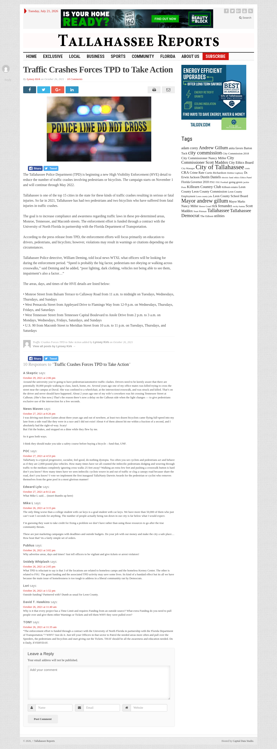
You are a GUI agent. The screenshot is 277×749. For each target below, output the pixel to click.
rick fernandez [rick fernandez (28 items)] (222, 206)
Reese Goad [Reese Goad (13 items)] (205, 206)
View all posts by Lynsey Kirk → (54, 346)
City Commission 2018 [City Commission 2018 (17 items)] (236, 153)
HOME (31, 56)
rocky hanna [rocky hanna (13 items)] (239, 206)
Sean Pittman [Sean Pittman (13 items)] (199, 211)
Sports (118, 56)
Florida (167, 56)
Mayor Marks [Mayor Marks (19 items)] (237, 201)
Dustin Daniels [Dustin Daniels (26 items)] (210, 177)
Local (75, 56)
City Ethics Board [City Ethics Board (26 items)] (241, 162)
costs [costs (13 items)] (247, 168)
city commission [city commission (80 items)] (205, 152)
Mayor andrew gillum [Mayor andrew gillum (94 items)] (204, 201)
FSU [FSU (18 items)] (212, 182)
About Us (190, 56)
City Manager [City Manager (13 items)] (188, 168)
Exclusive (53, 56)
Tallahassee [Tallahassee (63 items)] (218, 210)
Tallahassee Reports (43, 740)
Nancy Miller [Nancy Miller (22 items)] (189, 206)
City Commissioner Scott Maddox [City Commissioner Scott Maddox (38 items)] (207, 160)
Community (143, 56)
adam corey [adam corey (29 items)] (189, 148)
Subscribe (215, 56)
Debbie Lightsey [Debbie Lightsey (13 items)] (235, 173)
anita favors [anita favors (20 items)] (236, 148)
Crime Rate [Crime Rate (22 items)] (197, 172)
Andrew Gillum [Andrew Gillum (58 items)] (213, 147)
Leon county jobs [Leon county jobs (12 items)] (204, 196)
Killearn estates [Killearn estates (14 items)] (230, 187)
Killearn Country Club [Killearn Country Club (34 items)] (204, 187)
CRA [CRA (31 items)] (185, 172)
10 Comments (74, 79)
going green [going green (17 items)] (235, 182)
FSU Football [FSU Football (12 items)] (222, 182)
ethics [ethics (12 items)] (237, 177)
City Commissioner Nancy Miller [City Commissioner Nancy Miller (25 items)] (203, 158)
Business (96, 56)
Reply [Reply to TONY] (8, 79)
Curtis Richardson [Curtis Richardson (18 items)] (215, 172)
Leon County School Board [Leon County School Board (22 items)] (230, 196)
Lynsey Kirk (33, 79)
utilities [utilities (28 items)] (219, 216)
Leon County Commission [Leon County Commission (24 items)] (209, 191)
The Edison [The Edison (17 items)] (206, 216)
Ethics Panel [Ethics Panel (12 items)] (246, 177)
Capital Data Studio (243, 740)
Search (245, 17)
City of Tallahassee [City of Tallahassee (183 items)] (220, 167)
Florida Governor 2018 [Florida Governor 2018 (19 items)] (195, 182)
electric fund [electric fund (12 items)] (227, 177)
